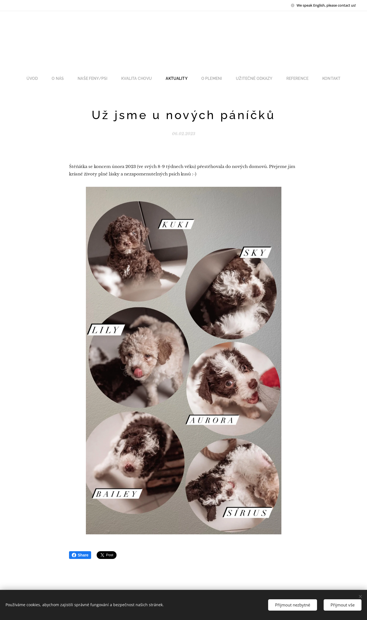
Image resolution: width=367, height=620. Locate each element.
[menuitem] (43, 78)
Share (80, 555)
